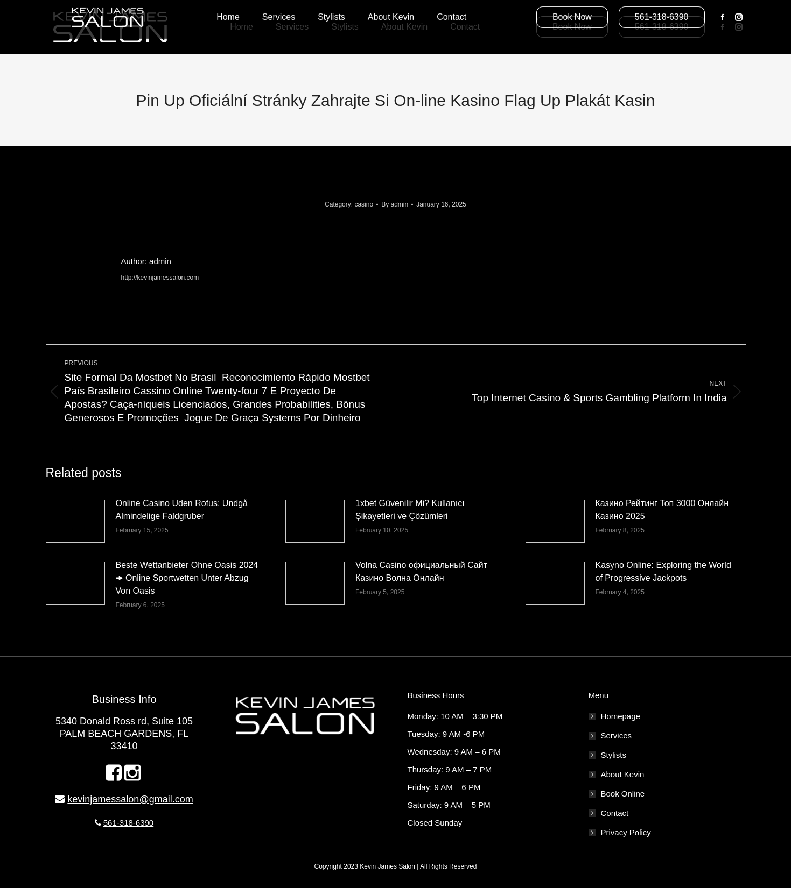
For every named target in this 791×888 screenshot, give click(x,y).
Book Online (623, 793)
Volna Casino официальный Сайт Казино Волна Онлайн (421, 571)
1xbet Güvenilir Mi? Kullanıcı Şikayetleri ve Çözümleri (410, 510)
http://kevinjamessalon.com (160, 277)
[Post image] (75, 521)
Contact (615, 813)
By (394, 204)
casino (363, 204)
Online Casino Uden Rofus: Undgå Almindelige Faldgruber (182, 510)
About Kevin (623, 774)
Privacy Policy (626, 832)
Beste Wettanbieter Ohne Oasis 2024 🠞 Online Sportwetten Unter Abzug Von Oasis (187, 577)
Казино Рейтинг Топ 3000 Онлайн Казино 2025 (662, 510)
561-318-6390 (128, 822)
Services (616, 735)
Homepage (620, 716)
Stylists (614, 754)
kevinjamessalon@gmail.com (130, 799)
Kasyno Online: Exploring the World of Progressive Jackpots (663, 571)
